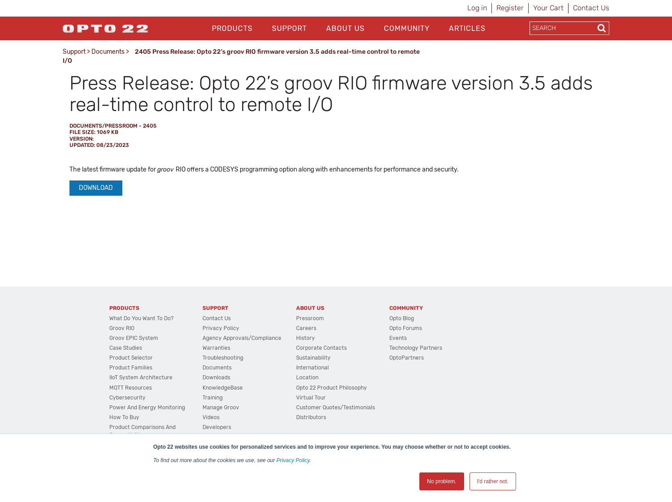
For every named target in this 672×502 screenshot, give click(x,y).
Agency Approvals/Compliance (241, 338)
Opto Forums (405, 328)
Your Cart (548, 8)
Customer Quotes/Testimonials (335, 407)
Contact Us (591, 8)
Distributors (311, 417)
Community (407, 28)
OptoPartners (406, 358)
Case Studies (125, 348)
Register (510, 8)
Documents (108, 52)
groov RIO (121, 328)
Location (307, 377)
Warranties (216, 348)
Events (398, 338)
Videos (211, 417)
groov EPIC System (133, 338)
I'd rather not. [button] (492, 481)
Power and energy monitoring (147, 407)
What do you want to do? (141, 318)
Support (289, 28)
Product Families (130, 368)
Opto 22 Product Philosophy (331, 388)
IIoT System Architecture (140, 377)
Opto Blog (401, 318)
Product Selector (131, 358)
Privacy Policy (293, 460)
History (305, 338)
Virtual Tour (311, 398)
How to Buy (124, 417)
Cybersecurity (127, 398)
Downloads (216, 377)
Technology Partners (415, 348)
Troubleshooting (222, 358)
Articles (467, 28)
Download (96, 188)
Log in (477, 8)
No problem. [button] (441, 481)
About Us (345, 28)
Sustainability (313, 358)
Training (212, 398)
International (312, 368)
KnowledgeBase (222, 388)
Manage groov (220, 407)
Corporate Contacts (321, 348)
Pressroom (310, 318)
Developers (216, 427)
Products (232, 28)
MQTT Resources (130, 388)
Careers (306, 328)
